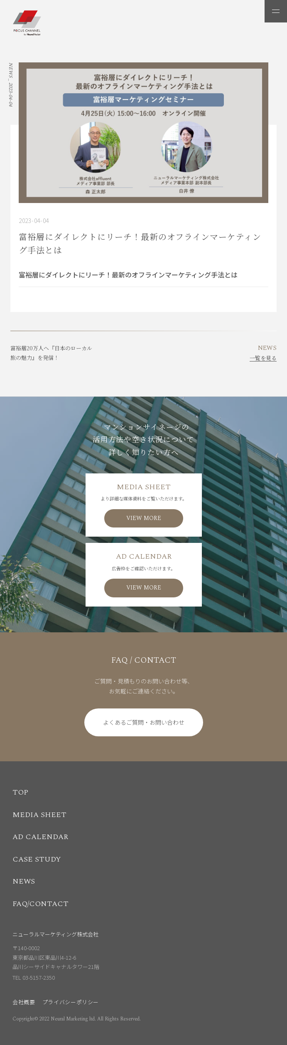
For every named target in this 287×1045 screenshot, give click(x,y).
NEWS (23, 881)
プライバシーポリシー (70, 1002)
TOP (20, 792)
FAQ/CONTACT (40, 903)
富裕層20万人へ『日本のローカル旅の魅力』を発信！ (51, 353)
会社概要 (23, 1002)
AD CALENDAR (40, 836)
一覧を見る (263, 358)
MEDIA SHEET (39, 814)
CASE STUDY (36, 859)
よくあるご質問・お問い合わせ (143, 722)
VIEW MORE (143, 518)
